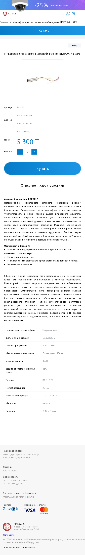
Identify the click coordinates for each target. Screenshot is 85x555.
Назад (74, 45)
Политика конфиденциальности (19, 546)
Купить (42, 168)
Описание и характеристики (42, 185)
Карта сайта (9, 534)
